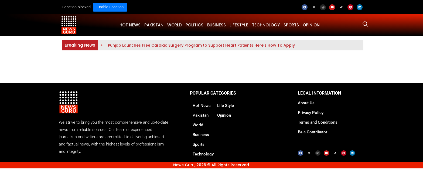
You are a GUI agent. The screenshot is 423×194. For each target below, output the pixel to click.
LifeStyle (239, 25)
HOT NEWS (130, 25)
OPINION (311, 25)
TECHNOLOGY (266, 25)
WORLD (174, 25)
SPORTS (291, 25)
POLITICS (194, 25)
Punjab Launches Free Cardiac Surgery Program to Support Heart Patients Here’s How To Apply (201, 45)
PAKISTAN (153, 25)
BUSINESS (216, 25)
